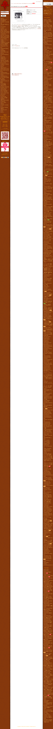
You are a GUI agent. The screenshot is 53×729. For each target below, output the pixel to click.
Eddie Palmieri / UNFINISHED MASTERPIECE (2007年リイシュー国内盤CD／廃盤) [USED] (47, 703)
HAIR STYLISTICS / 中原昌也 (4, 81)
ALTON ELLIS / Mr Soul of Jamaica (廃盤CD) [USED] (47, 707)
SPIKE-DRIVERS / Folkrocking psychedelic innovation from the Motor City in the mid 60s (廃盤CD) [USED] (47, 621)
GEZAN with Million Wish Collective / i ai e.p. (47, 208)
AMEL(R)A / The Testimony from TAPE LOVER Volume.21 (47, 483)
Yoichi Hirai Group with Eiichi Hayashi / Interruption (48, 143)
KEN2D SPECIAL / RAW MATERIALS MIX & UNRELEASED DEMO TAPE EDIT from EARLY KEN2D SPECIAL (48, 412)
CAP (2, 106)
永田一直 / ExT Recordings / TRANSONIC (4, 86)
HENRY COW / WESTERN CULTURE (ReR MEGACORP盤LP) (47, 315)
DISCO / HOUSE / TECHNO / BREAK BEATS (4, 31)
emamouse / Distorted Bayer (47, 490)
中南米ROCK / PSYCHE (5, 42)
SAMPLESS (3, 101)
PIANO (2, 66)
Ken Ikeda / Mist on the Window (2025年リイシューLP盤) (47, 427)
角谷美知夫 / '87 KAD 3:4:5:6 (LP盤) (47, 157)
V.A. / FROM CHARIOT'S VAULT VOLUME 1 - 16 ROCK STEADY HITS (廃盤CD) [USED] (47, 716)
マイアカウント (39, 1)
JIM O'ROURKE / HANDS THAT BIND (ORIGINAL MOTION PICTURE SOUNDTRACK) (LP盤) (48, 474)
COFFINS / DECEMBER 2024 (47, 420)
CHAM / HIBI (46, 50)
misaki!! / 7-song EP (47, 19)
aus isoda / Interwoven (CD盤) (47, 31)
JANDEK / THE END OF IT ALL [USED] (47, 599)
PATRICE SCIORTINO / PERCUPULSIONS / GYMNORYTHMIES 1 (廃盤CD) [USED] (47, 642)
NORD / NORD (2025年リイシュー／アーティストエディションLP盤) (47, 27)
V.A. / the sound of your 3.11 (47, 447)
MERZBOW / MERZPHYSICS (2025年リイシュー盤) (48, 89)
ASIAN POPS (3, 59)
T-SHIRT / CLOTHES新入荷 (4, 23)
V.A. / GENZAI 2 (47, 53)
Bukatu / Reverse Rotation (48, 486)
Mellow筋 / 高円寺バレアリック (4, 25)
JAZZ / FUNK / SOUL (4, 52)
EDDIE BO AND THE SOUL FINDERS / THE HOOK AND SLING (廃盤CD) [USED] (47, 589)
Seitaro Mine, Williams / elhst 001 (47, 163)
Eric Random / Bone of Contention (47, 140)
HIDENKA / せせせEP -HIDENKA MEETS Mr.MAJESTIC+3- (47, 394)
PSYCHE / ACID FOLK (5, 35)
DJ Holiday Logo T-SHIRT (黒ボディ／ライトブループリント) (47, 370)
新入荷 (2, 18)
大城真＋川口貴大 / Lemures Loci (47, 297)
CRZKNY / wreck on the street (47, 436)
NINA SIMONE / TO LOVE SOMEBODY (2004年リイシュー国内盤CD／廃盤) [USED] (47, 684)
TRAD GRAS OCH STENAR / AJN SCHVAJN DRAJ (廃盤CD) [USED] (47, 616)
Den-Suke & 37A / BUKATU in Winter (46, 488)
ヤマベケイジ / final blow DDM (47, 518)
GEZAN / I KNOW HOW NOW (48, 166)
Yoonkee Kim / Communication (46, 505)
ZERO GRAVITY (4, 88)
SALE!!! (2, 112)
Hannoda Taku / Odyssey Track (47, 554)
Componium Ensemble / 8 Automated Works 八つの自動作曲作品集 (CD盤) (48, 252)
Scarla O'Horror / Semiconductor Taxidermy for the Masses (47, 348)
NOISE (2, 74)
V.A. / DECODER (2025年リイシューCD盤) (47, 62)
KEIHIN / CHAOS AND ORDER (47, 177)
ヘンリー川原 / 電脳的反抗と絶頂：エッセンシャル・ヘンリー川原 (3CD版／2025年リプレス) (48, 265)
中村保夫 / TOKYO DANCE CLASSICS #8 (47, 180)
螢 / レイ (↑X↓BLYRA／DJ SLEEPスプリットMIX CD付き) (47, 102)
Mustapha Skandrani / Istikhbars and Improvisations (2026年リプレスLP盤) (48, 106)
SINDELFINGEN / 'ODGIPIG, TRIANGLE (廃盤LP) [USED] (47, 575)
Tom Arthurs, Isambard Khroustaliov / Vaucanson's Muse (47, 353)
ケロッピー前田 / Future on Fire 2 (47, 538)
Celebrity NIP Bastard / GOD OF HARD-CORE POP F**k (47, 222)
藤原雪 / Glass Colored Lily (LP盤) (47, 399)
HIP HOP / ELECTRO (4, 60)
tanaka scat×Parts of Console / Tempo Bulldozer (47, 246)
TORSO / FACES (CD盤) (48, 206)
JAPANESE (3, 56)
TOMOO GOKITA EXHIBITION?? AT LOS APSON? (47, 533)
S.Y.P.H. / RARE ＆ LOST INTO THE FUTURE (47, 187)
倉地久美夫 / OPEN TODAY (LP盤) (47, 466)
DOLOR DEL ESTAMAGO (3, 95)
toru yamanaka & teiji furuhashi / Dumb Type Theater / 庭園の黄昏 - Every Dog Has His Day (47, 501)
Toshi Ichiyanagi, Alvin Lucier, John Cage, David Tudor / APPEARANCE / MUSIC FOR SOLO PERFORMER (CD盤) (47, 128)
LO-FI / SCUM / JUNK (5, 92)
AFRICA (2, 49)
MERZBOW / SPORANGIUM (46, 82)
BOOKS (2, 103)
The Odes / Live (46, 351)
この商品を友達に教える (17, 73)
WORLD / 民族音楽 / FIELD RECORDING (4, 44)
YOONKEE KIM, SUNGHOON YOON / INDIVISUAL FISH (47, 423)
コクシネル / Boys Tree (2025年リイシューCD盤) (47, 456)
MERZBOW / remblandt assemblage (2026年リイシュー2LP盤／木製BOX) (47, 97)
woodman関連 (3, 84)
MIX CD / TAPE (3, 29)
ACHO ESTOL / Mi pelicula (47, 561)
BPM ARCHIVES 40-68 (48, 346)
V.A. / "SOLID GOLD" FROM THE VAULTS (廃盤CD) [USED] (48, 711)
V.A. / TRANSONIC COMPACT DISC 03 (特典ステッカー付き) (47, 294)
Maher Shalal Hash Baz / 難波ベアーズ (47, 39)
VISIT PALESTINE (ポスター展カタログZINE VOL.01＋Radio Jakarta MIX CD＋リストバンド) (48, 431)
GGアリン (20, 25)
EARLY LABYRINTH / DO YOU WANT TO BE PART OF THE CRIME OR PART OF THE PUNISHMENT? (47, 547)
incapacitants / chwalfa (47, 51)
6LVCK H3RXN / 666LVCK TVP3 (46, 361)
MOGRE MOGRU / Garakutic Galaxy (47, 552)
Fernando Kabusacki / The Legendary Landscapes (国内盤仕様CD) (48, 36)
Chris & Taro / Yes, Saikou (46, 182)
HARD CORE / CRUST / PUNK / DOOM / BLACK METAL (4, 70)
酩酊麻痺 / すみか (47, 268)
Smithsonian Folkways (4, 48)
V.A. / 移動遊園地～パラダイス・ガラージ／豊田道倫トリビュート (48, 114)
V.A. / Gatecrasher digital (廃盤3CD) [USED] (47, 609)
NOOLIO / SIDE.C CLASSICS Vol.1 (47, 321)
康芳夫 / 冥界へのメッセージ (47, 461)
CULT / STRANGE (4, 91)
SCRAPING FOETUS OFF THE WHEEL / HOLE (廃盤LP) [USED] (47, 633)
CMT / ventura (46, 47)
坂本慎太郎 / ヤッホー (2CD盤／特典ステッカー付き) (47, 174)
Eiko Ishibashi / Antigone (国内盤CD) (47, 219)
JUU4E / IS (46, 381)
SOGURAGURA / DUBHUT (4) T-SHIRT (47, 152)
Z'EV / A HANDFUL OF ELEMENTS (47, 76)
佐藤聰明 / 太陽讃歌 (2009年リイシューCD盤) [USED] (47, 698)
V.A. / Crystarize (46, 440)
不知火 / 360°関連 (4, 97)
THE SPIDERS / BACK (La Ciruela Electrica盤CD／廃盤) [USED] (47, 626)
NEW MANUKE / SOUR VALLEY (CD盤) (47, 211)
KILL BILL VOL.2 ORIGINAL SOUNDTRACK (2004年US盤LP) (47, 203)
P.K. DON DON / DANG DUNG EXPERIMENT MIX (48, 225)
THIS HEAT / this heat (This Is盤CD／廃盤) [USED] (47, 654)
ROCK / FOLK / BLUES (5, 36)
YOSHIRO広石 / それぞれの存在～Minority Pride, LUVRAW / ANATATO (47, 525)
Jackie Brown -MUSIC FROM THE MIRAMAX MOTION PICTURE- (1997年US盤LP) (47, 199)
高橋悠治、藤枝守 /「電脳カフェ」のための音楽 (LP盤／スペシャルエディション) (48, 261)
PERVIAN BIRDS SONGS (46, 536)
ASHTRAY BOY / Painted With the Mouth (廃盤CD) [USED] (47, 593)
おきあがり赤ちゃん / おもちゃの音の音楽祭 (47, 454)
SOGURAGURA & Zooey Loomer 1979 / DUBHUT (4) (46, 149)
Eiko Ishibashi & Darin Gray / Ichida (47, 299)
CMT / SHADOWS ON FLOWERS (47, 49)
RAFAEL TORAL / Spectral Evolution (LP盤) (47, 25)
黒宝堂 (2, 108)
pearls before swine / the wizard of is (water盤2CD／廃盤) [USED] (47, 646)
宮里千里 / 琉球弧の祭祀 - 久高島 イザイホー (47, 302)
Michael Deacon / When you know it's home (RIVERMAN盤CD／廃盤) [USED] (47, 605)
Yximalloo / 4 (46, 470)
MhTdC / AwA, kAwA (47, 212)
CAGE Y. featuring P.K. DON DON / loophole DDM (47, 479)
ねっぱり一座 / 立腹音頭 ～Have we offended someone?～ (47, 387)
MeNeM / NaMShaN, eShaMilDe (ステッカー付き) (47, 290)
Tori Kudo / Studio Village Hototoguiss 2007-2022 (48, 459)
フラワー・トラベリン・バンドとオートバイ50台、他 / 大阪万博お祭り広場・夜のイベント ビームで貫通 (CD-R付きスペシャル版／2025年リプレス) (47, 376)
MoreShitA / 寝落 (47, 141)
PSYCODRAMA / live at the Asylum (28, 3)
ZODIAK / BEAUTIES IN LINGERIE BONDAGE (47, 364)
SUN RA (2, 53)
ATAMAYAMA (3, 96)
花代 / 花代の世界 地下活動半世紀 (47, 406)
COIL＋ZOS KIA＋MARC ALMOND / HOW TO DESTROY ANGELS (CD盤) (47, 68)
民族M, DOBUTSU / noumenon (47, 451)
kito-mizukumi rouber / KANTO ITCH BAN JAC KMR (47, 417)
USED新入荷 (3, 20)
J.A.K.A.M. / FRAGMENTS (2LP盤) (47, 468)
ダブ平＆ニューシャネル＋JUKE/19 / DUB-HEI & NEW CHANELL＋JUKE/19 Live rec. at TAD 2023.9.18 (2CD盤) (48, 233)
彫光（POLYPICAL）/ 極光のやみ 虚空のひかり (47, 318)
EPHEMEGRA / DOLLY (48, 396)
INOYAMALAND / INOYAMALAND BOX (47, 214)
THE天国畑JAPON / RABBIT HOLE (47, 146)
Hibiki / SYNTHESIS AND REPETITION (47, 449)
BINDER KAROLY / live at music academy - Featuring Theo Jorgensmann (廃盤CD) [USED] (48, 580)
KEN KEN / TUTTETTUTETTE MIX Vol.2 (47, 44)
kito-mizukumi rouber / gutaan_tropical (47, 343)
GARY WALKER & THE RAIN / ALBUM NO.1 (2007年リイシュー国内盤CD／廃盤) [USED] (47, 668)
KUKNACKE (3, 83)
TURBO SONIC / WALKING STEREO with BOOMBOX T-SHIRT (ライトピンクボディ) (48, 514)
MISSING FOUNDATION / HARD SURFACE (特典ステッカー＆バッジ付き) (47, 73)
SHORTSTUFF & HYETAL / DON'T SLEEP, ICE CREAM (47, 194)
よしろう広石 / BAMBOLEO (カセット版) (48, 523)
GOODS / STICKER (4, 107)
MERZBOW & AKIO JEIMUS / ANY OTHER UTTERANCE (47, 85)
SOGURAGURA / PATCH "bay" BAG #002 (47, 154)
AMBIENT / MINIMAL (5, 64)
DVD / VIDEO (3, 102)
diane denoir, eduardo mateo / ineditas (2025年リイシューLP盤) (47, 21)
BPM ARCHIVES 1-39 (48, 345)
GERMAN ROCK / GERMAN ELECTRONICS (4, 73)
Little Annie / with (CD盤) (48, 54)
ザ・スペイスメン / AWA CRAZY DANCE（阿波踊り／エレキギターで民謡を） (47, 170)
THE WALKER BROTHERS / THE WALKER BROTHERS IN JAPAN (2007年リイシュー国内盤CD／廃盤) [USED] (48, 663)
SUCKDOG (39, 28)
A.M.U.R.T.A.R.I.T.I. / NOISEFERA (47, 244)
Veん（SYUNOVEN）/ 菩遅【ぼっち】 (47, 493)
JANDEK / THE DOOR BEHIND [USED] (47, 601)
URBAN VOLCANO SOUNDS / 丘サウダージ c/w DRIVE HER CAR (47, 159)
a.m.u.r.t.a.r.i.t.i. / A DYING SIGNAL (46, 242)
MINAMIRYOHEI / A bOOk (47, 438)
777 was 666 (16, 45)
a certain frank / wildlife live (47, 184)
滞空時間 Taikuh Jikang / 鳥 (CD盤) (47, 217)
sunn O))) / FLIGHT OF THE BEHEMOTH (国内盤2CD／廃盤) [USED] (47, 658)
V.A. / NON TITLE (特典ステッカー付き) (47, 228)
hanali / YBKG (46, 434)
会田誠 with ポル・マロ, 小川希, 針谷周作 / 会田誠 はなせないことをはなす (48, 325)
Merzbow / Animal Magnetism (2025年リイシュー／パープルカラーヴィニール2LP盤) (47, 93)
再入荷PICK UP (4, 19)
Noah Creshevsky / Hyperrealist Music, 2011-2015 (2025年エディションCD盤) (48, 256)
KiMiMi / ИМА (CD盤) (48, 33)
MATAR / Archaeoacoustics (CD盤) (47, 278)
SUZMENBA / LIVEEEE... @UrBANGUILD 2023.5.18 (47, 563)
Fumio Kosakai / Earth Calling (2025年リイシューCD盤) (48, 390)
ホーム (12, 3)
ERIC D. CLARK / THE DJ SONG (47, 189)
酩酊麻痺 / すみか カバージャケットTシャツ (47, 271)
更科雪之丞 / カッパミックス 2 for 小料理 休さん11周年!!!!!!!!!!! (48, 529)
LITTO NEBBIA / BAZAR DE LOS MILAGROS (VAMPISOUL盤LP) (48, 402)
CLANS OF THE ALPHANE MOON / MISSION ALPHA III (46, 366)
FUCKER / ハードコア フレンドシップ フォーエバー (47, 383)
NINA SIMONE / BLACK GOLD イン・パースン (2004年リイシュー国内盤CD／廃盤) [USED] (48, 679)
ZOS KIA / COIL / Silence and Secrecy (48, 64)
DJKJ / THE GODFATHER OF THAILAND (46, 286)
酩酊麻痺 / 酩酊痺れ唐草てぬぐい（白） (47, 273)
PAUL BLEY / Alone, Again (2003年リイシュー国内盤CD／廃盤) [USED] (47, 630)
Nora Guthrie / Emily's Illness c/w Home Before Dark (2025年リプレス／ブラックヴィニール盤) (48, 238)
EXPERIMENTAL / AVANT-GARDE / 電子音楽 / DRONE (4, 77)
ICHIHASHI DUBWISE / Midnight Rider (47, 335)
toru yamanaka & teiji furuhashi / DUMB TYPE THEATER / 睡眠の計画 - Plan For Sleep (47, 496)
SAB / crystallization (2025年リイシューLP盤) (47, 332)
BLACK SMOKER (4, 90)
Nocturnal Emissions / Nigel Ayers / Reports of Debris (47, 280)
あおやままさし (4, 67)
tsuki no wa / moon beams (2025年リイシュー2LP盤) (48, 463)
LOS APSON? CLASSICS (3, 27)
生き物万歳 (3, 50)
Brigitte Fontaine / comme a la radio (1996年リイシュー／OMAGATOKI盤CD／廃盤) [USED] (48, 637)
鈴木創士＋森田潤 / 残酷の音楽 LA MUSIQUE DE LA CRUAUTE (47, 309)
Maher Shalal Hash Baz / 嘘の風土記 (47, 42)
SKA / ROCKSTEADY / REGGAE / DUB (4, 62)
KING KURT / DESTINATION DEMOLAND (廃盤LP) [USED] (47, 571)
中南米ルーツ (3, 41)
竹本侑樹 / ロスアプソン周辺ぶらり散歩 (47, 520)
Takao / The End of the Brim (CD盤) (47, 284)
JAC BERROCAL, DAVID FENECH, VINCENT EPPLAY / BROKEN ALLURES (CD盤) (47, 58)
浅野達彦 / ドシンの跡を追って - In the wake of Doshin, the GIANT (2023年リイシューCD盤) (48, 542)
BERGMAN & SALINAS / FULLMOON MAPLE (48, 312)
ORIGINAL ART (4, 109)
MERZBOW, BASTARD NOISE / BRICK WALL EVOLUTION (47, 79)
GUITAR (2, 65)
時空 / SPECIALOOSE (5, 100)
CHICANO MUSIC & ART (4, 55)
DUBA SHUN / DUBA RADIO (47, 123)
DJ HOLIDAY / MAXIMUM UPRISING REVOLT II (47, 137)
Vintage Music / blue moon (4, 47)
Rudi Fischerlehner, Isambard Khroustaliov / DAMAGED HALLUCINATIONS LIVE (47, 357)
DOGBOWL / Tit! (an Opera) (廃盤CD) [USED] (47, 597)
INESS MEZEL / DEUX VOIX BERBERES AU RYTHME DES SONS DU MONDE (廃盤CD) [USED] (48, 584)
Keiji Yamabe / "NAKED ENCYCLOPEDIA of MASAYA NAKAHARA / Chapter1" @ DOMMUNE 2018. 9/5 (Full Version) (47, 509)
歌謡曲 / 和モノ (3, 58)
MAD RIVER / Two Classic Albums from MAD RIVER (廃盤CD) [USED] (47, 651)
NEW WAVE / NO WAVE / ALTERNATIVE (4, 33)
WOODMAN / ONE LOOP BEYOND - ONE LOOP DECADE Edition (47, 557)
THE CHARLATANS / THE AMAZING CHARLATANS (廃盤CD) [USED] (47, 612)
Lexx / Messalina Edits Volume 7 (47, 192)
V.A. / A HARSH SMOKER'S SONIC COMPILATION (46, 443)
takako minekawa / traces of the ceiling (47, 249)
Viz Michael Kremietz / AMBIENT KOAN (47, 275)
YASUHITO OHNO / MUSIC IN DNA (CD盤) (47, 110)
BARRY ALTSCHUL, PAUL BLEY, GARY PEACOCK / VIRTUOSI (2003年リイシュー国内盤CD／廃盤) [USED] (47, 674)
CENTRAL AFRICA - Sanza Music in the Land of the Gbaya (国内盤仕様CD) (47, 329)
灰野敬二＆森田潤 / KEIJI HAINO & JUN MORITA (47, 305)
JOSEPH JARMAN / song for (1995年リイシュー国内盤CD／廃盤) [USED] (48, 688)
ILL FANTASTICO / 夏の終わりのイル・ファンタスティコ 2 (48, 133)
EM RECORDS (3, 89)
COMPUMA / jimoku (47, 164)
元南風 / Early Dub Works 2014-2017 (46, 121)
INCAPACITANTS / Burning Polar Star (47, 337)
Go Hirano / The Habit (47, 32)
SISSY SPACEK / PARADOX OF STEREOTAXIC (46, 340)
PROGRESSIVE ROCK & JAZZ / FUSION (4, 38)
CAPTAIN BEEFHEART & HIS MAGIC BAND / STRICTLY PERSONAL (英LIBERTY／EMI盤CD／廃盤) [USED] (48, 693)
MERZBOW (3, 79)
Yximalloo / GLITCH (47, 477)
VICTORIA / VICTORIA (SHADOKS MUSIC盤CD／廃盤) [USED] (47, 720)
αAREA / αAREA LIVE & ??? (47, 408)
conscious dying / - (47, 441)
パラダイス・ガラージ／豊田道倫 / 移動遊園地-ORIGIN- (47, 118)
